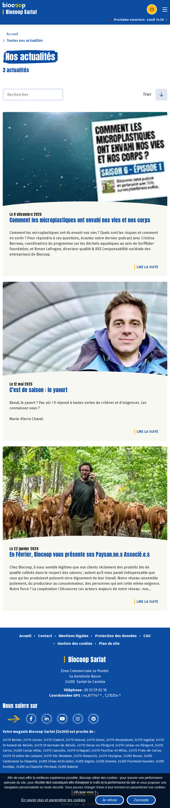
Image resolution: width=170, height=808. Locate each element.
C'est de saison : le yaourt (38, 390)
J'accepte (141, 800)
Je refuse (109, 800)
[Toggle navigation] (164, 11)
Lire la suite (149, 267)
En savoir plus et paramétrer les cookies (53, 800)
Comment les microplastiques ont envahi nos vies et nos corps (79, 220)
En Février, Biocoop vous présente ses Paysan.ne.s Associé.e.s (79, 554)
